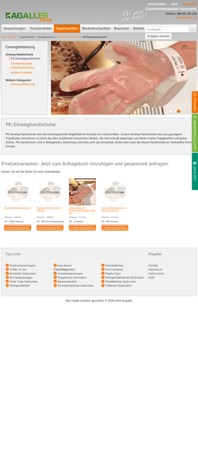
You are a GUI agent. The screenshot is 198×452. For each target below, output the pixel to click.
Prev (185, 111)
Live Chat (194, 173)
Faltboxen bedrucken (118, 285)
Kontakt (153, 265)
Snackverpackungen (70, 273)
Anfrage (194, 104)
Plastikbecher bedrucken (120, 281)
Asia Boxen (65, 265)
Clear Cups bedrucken (24, 281)
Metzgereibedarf (20, 285)
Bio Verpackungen (21, 277)
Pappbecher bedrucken (72, 277)
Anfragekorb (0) (187, 17)
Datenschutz (156, 273)
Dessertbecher (114, 265)
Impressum (155, 269)
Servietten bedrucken (23, 273)
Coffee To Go (18, 269)
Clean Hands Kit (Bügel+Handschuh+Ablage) (82, 210)
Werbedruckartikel (96, 28)
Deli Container (114, 269)
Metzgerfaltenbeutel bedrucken (124, 277)
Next (189, 111)
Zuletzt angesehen (194, 135)
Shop (174, 4)
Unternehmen (156, 4)
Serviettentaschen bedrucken (76, 285)
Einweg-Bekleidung (23, 84)
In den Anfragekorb (18, 227)
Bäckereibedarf (67, 281)
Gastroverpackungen (23, 265)
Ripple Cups (113, 273)
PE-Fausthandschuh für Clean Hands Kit (114, 209)
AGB (151, 277)
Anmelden (190, 4)
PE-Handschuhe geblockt (17, 208)
